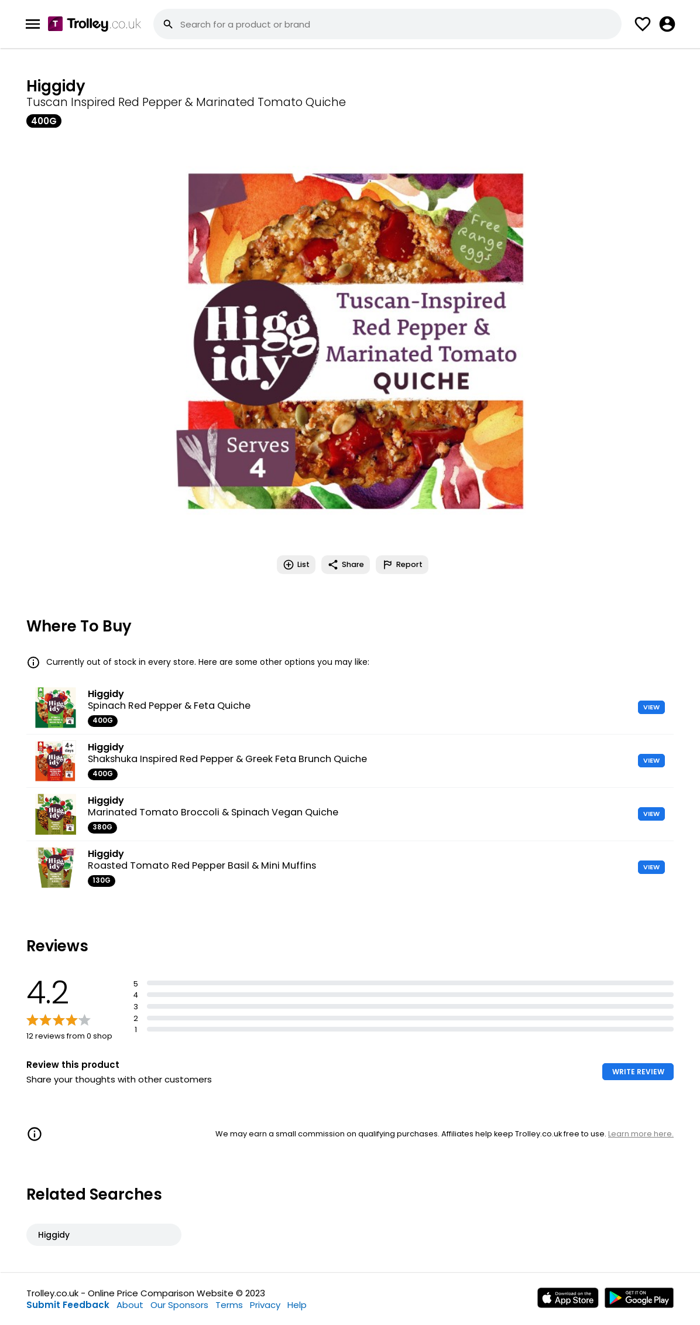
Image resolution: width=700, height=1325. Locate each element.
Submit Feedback (67, 1305)
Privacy (265, 1305)
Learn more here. (641, 1133)
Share (345, 565)
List (296, 565)
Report (402, 565)
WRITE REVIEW (638, 1072)
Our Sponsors (179, 1305)
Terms (229, 1305)
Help (297, 1305)
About (129, 1305)
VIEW (651, 707)
